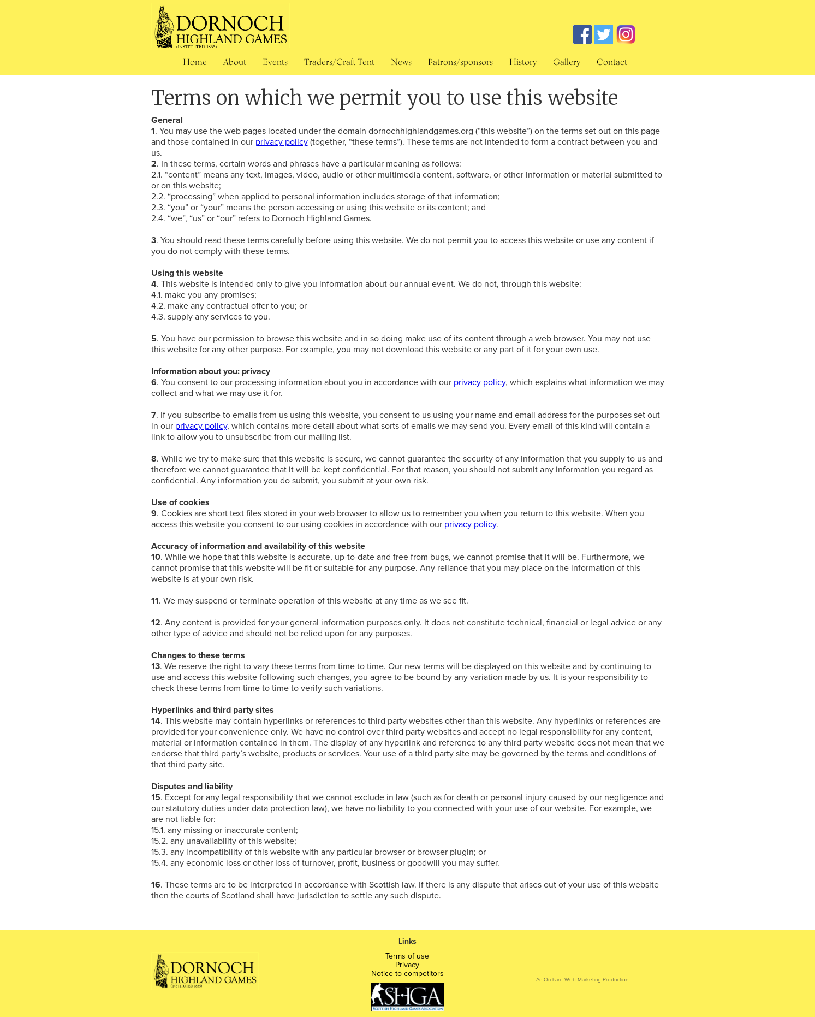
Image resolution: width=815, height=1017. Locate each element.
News (401, 62)
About (234, 62)
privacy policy (281, 141)
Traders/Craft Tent (339, 62)
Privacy (407, 965)
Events (275, 62)
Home (195, 62)
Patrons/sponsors (460, 62)
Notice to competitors (407, 973)
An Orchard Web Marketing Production (582, 979)
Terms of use (407, 956)
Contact (612, 62)
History (523, 62)
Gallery (566, 62)
